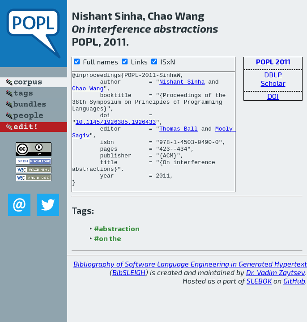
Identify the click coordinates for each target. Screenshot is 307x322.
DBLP (273, 74)
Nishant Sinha (182, 84)
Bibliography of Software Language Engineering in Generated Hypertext (190, 286)
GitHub (294, 303)
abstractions (186, 28)
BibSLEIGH (128, 295)
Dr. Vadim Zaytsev (275, 295)
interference (119, 28)
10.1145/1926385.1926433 (116, 132)
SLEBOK (259, 303)
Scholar (273, 83)
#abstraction (117, 251)
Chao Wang (87, 92)
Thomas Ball (178, 140)
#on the (107, 261)
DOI (273, 96)
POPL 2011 (273, 61)
